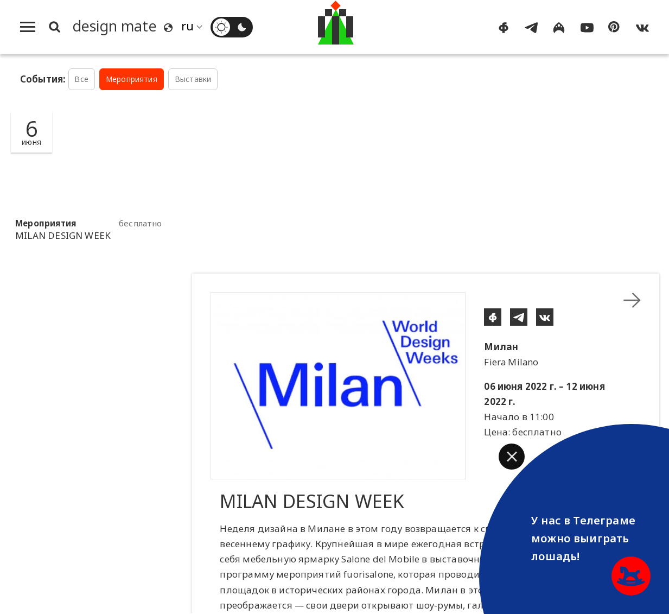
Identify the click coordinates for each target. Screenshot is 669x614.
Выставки (193, 79)
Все (81, 79)
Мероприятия (131, 79)
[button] (512, 457)
